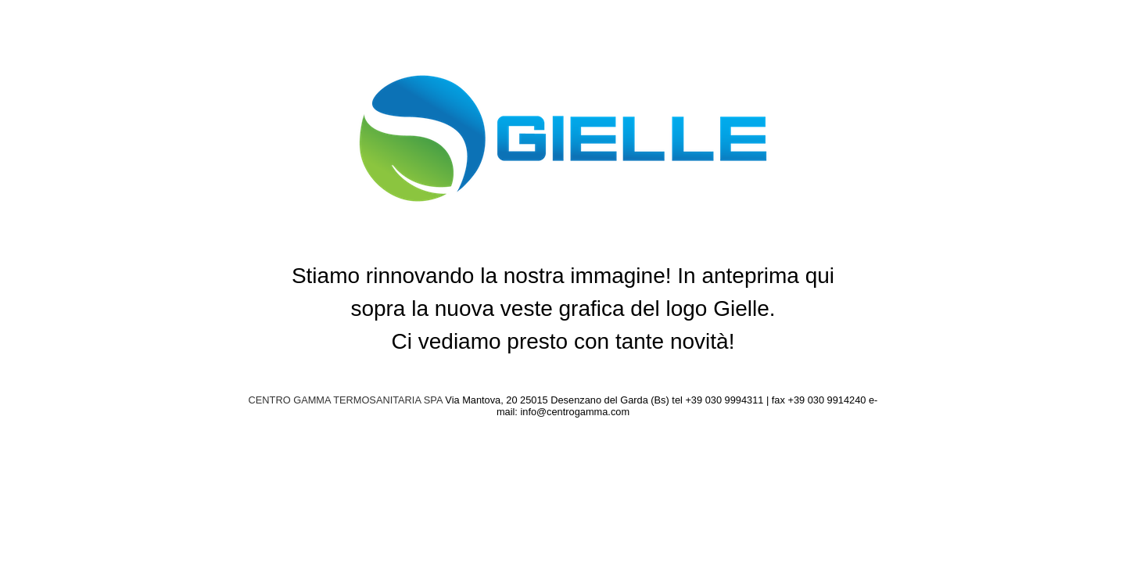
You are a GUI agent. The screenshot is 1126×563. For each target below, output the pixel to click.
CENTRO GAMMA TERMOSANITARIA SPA (346, 400)
